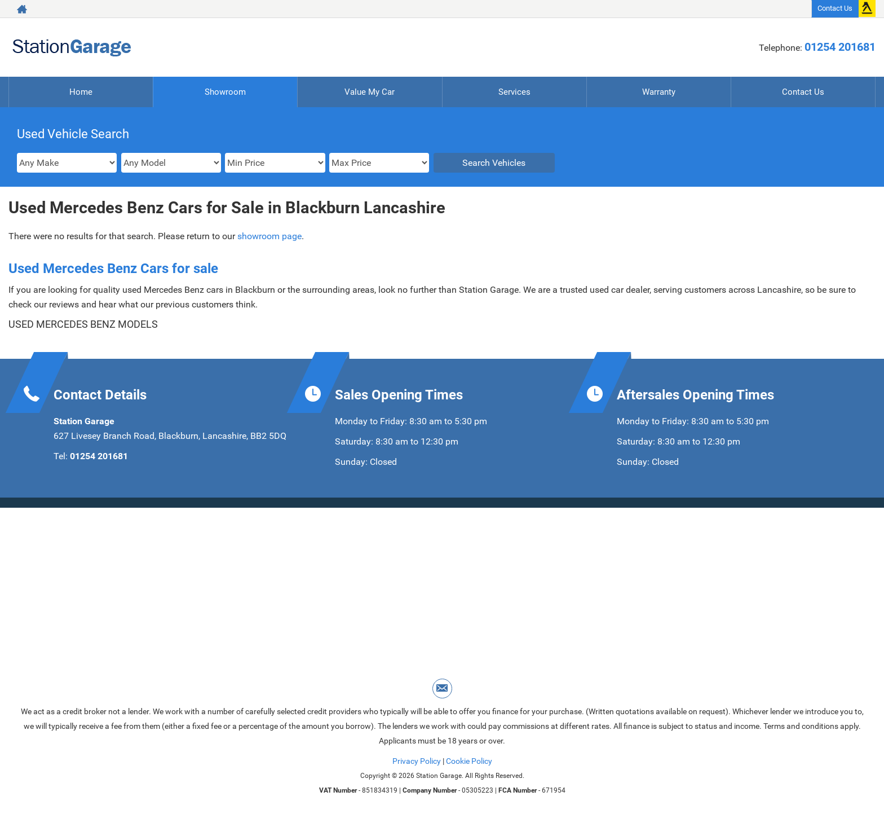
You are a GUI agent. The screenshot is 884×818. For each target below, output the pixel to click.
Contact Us (834, 8)
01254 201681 (840, 47)
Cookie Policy (469, 761)
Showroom (225, 91)
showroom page (269, 236)
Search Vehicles (493, 162)
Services (514, 91)
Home (81, 91)
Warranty (658, 91)
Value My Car (369, 91)
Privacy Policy (416, 761)
